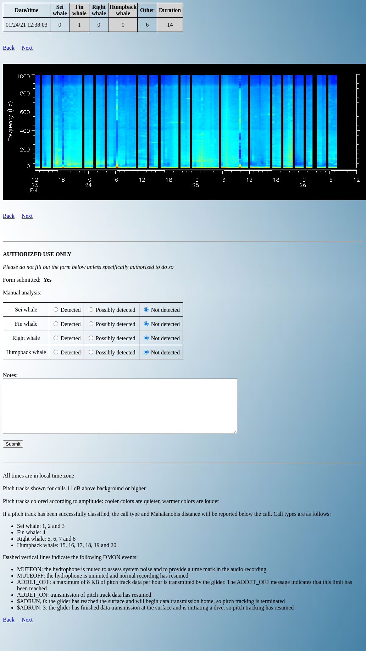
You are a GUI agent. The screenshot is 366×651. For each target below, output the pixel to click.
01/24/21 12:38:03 (27, 25)
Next (27, 48)
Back (9, 48)
